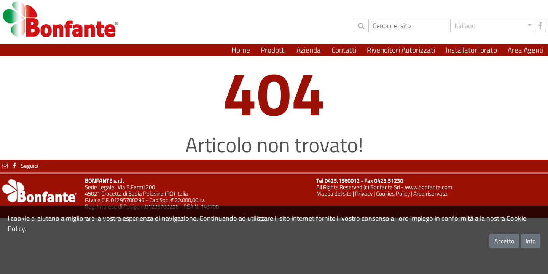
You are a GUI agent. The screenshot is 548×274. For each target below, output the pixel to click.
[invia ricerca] (361, 25)
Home (240, 50)
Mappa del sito (334, 193)
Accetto (504, 240)
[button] (492, 25)
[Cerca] (409, 25)
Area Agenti (525, 50)
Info (530, 240)
